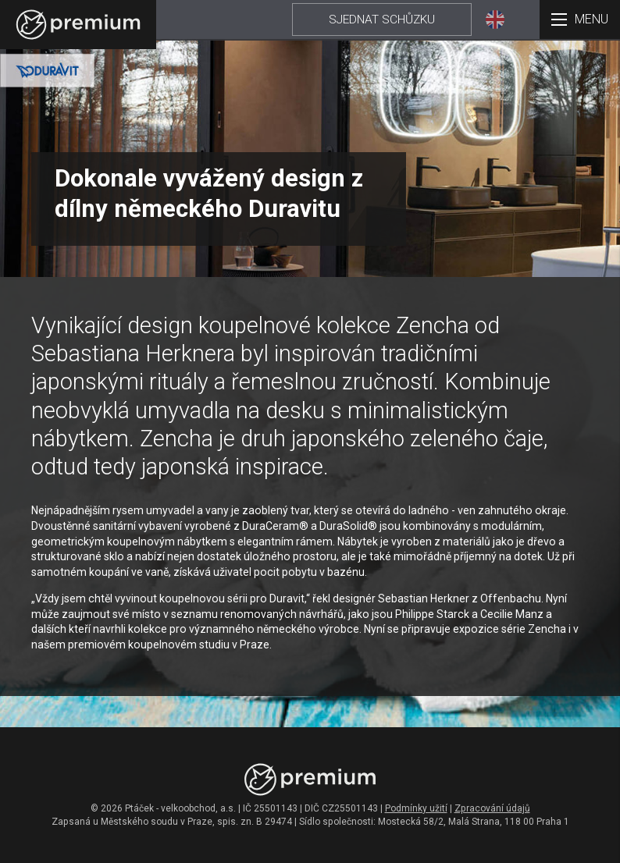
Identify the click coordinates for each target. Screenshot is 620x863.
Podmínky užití (416, 808)
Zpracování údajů (492, 808)
